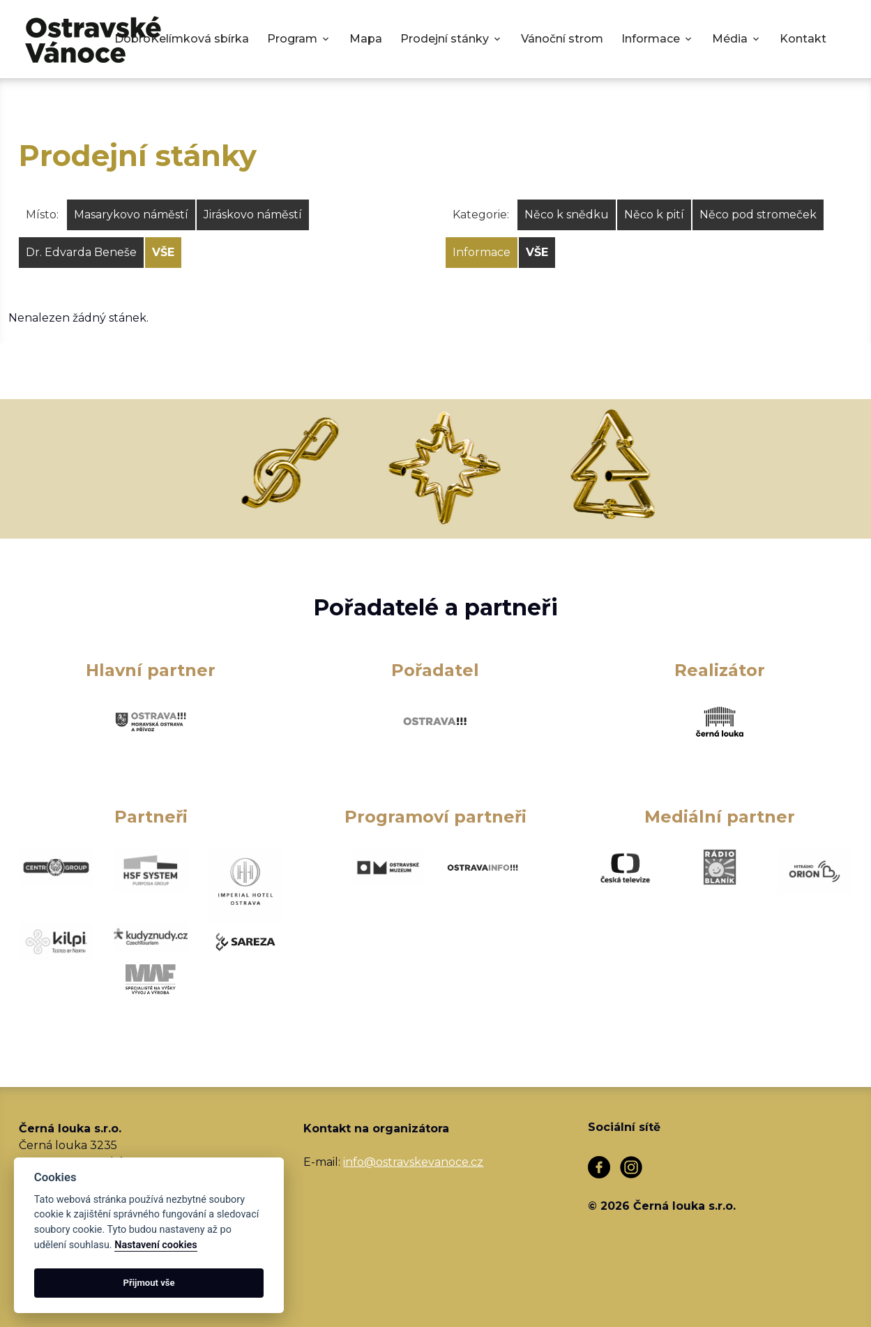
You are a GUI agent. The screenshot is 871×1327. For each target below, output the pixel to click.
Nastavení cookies (155, 1245)
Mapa (365, 38)
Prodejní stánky (444, 38)
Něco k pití (654, 214)
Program (292, 38)
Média (730, 38)
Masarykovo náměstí (131, 214)
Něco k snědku (566, 214)
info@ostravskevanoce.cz (413, 1162)
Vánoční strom (562, 38)
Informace (650, 38)
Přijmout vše (149, 1282)
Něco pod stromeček (758, 214)
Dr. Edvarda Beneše (81, 252)
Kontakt (803, 38)
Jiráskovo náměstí (253, 214)
